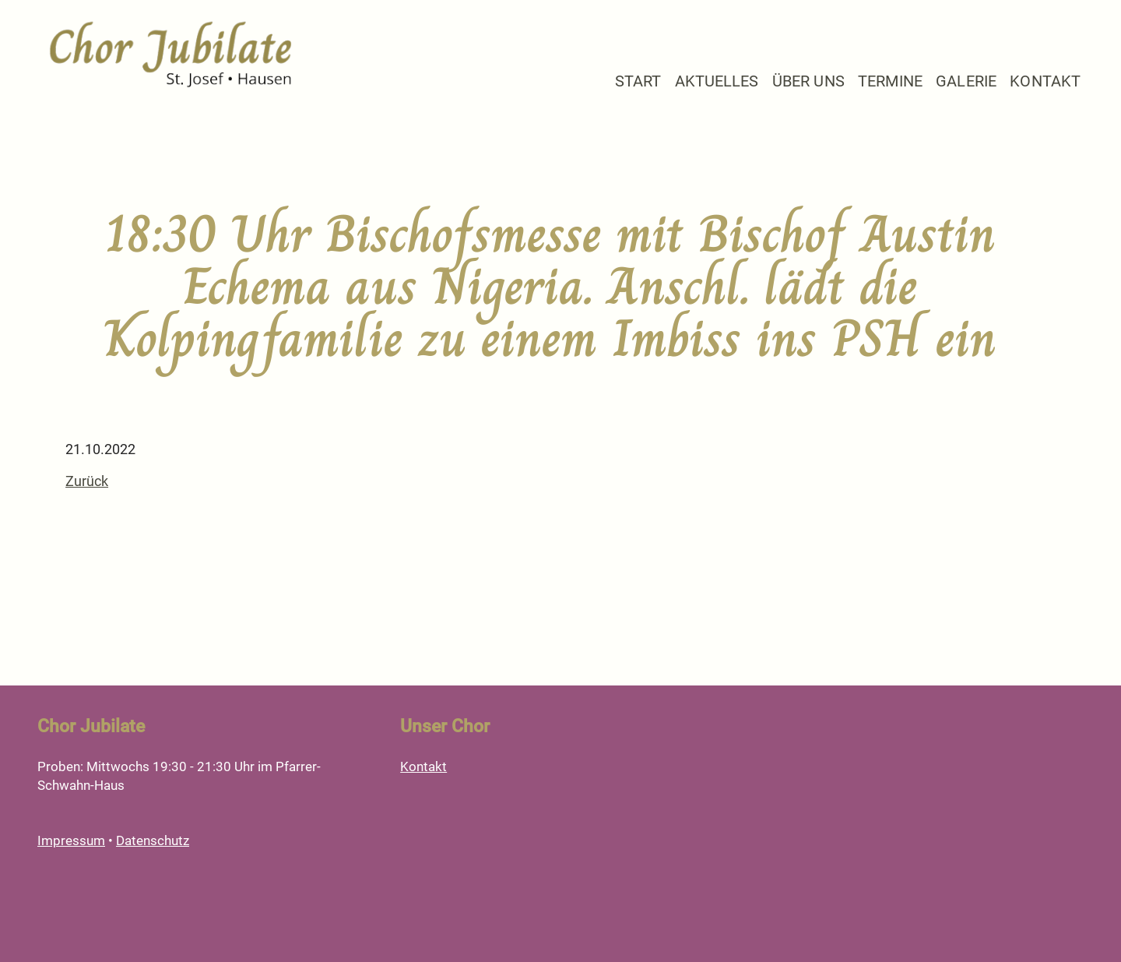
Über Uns (808, 81)
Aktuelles (717, 81)
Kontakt (1045, 81)
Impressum (71, 840)
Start (638, 81)
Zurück (86, 481)
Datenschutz (152, 840)
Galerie (966, 81)
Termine (890, 81)
